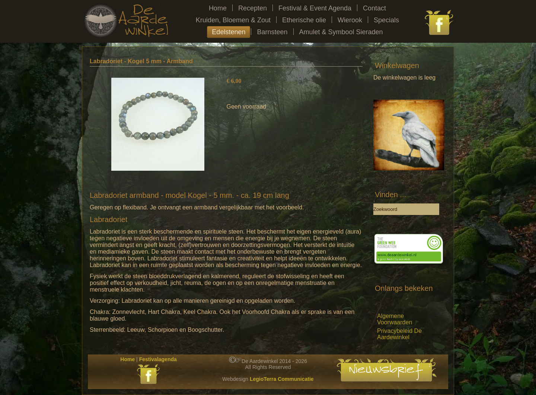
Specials (386, 20)
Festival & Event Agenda (314, 8)
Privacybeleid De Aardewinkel (399, 334)
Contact (374, 8)
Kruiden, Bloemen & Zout (233, 20)
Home (218, 8)
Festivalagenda (158, 359)
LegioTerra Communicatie (282, 379)
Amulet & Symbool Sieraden (341, 32)
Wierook (350, 20)
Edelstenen (228, 32)
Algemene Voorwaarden (394, 319)
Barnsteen (272, 32)
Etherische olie (304, 20)
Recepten (252, 8)
